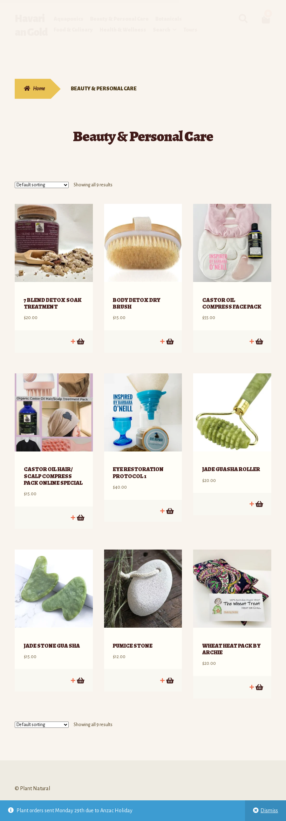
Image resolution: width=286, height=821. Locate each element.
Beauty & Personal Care (119, 19)
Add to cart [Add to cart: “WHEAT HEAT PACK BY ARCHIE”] (259, 666)
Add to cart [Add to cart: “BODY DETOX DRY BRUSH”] (169, 334)
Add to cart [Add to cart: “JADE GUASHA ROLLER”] (259, 490)
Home (39, 88)
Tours (190, 30)
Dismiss (269, 810)
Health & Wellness (123, 30)
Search (161, 30)
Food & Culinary (73, 30)
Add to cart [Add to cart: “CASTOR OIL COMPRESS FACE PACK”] (259, 334)
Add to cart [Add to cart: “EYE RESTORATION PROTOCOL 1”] (169, 496)
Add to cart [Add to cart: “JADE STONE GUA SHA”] (80, 659)
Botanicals (168, 19)
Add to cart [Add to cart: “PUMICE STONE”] (169, 659)
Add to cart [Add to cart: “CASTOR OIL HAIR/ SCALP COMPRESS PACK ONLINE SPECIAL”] (80, 503)
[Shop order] (42, 185)
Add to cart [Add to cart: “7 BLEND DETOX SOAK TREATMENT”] (80, 334)
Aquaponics (68, 19)
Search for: (243, 19)
